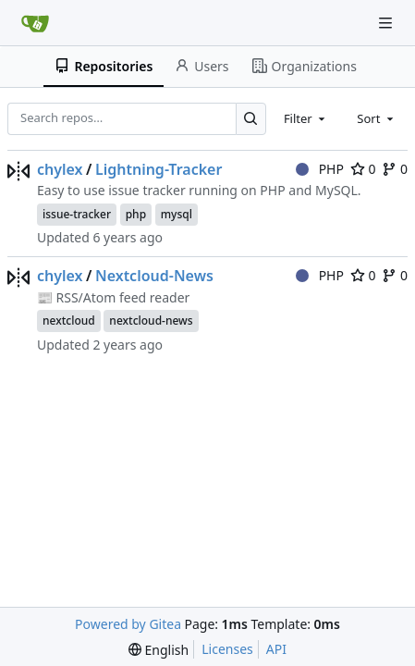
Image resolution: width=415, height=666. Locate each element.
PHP (320, 169)
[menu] (158, 650)
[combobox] (306, 118)
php (136, 214)
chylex (60, 169)
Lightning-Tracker (158, 169)
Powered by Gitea (128, 624)
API (276, 649)
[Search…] (251, 119)
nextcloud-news (150, 320)
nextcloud (69, 320)
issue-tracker (77, 214)
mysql (176, 214)
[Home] (35, 23)
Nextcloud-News (154, 275)
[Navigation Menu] (387, 22)
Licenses (227, 649)
